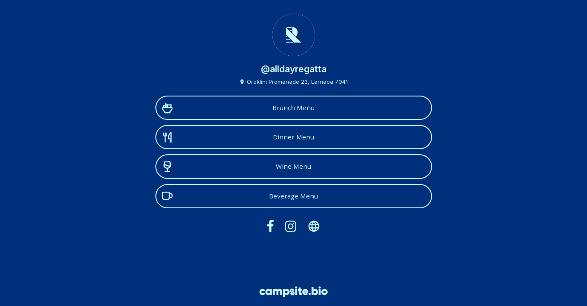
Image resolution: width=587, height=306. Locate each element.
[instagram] (291, 226)
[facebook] (270, 226)
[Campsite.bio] (293, 291)
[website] (314, 226)
